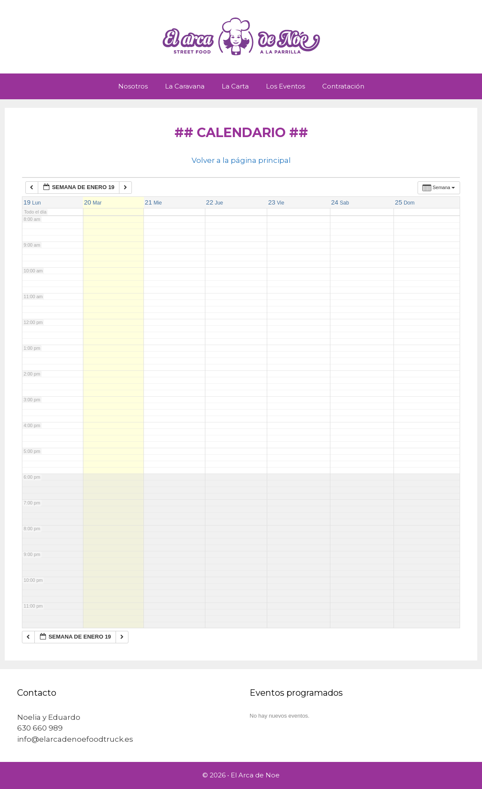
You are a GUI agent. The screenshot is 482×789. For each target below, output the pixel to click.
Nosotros (133, 86)
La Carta (235, 86)
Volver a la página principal (241, 160)
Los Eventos (285, 86)
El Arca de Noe (255, 775)
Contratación (343, 86)
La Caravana (184, 86)
